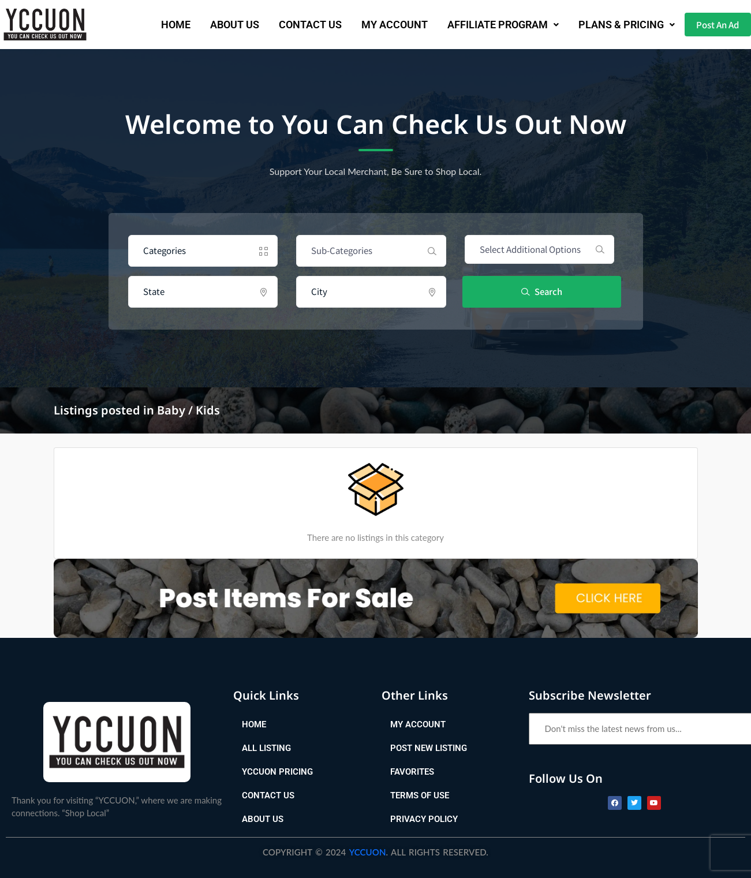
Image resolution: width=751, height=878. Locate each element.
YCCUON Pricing (277, 772)
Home (165, 24)
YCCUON (367, 852)
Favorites (412, 772)
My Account (383, 24)
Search (542, 291)
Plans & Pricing (615, 24)
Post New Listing (428, 748)
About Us (223, 24)
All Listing (266, 748)
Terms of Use (419, 795)
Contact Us (299, 24)
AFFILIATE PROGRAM (492, 24)
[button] (492, 25)
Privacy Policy (424, 819)
